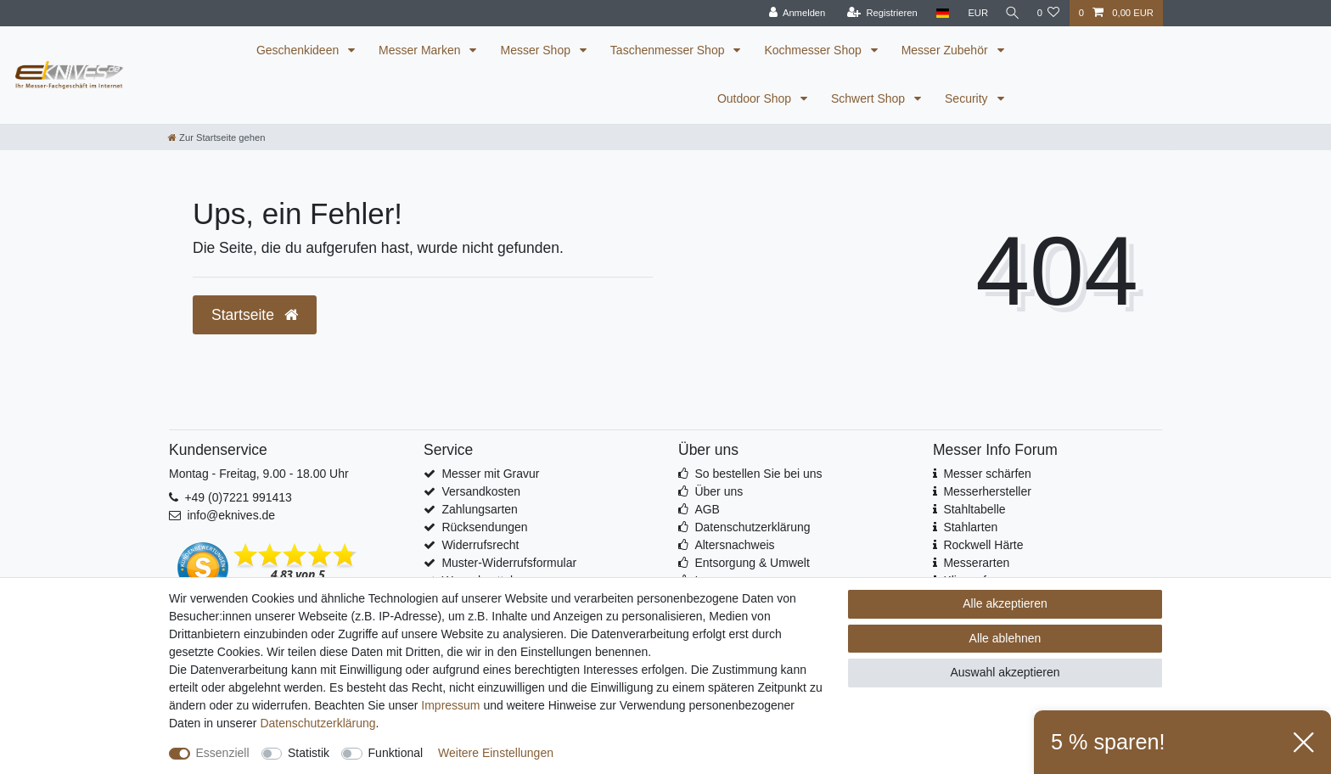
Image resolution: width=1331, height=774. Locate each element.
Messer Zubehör (946, 50)
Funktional (396, 753)
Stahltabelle (974, 509)
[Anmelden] (793, 13)
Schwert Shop (869, 98)
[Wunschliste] (1048, 13)
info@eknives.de (231, 515)
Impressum (450, 705)
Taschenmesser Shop (669, 50)
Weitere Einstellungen (495, 753)
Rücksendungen (484, 527)
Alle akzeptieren (1005, 603)
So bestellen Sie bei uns (758, 473)
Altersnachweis (734, 545)
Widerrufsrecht (480, 545)
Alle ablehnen (1005, 638)
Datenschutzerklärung (752, 527)
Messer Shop (536, 50)
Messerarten (976, 562)
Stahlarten (970, 527)
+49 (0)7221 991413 (238, 497)
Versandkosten (480, 491)
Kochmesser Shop (814, 50)
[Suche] (1010, 13)
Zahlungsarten (479, 509)
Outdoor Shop (756, 98)
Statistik (308, 753)
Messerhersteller (987, 491)
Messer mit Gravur (490, 473)
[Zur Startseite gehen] (216, 137)
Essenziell (223, 753)
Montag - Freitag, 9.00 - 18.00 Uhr (259, 473)
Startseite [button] (254, 314)
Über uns (718, 491)
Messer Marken (421, 50)
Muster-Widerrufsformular (508, 562)
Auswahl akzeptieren (1004, 672)
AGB (707, 509)
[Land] (938, 13)
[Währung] (973, 13)
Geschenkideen (299, 50)
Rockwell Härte (983, 545)
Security (968, 98)
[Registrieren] (878, 13)
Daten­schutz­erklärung (317, 723)
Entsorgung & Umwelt (751, 562)
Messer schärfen (987, 473)
